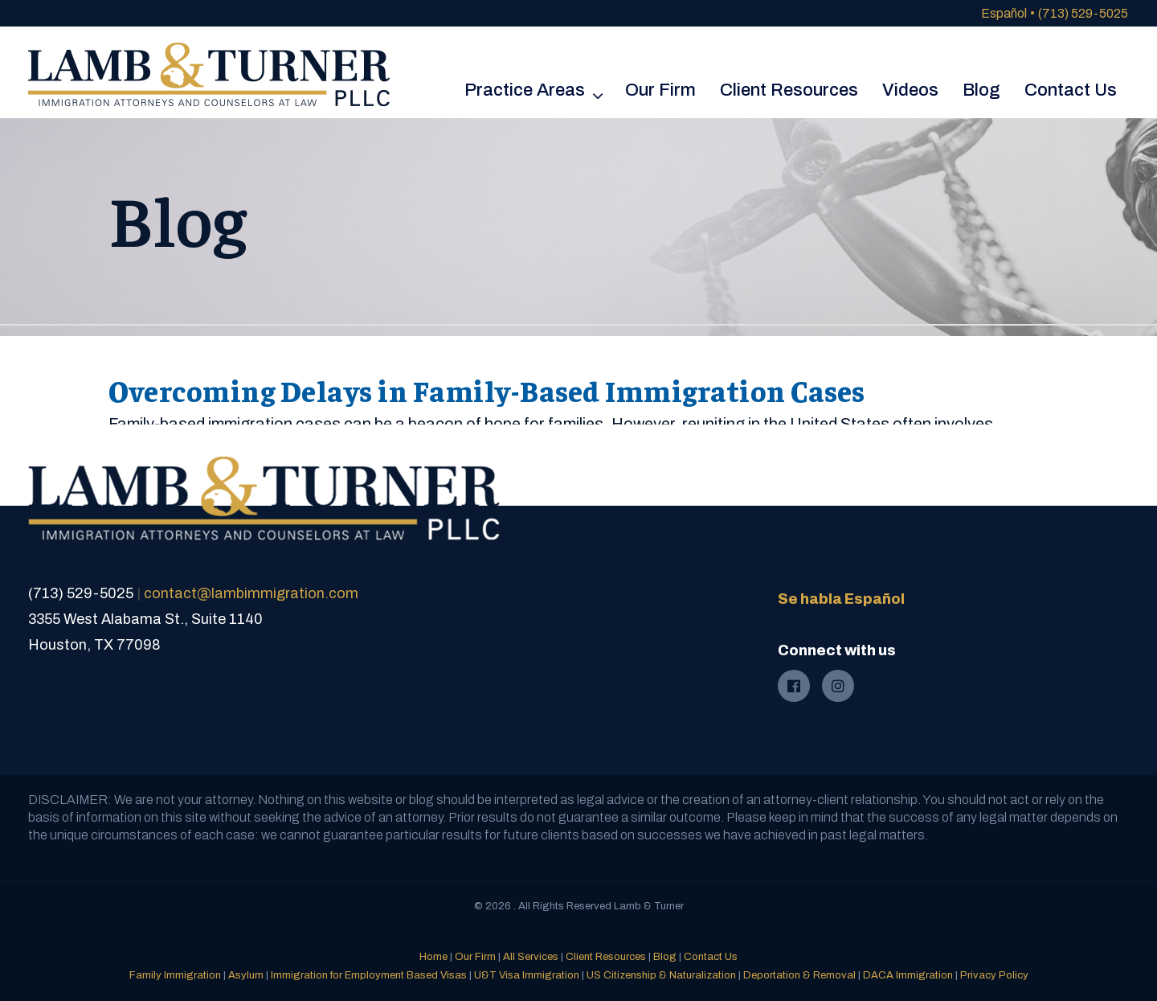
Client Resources (606, 956)
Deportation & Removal (799, 975)
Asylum (246, 975)
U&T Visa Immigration (526, 975)
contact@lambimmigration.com (251, 593)
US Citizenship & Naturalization (661, 975)
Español (1004, 13)
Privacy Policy (994, 975)
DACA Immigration (908, 975)
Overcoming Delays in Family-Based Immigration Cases (486, 389)
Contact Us (711, 956)
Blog (665, 956)
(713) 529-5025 (1083, 13)
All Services (530, 956)
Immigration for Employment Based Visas (369, 975)
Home (433, 956)
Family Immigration (175, 975)
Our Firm (475, 956)
